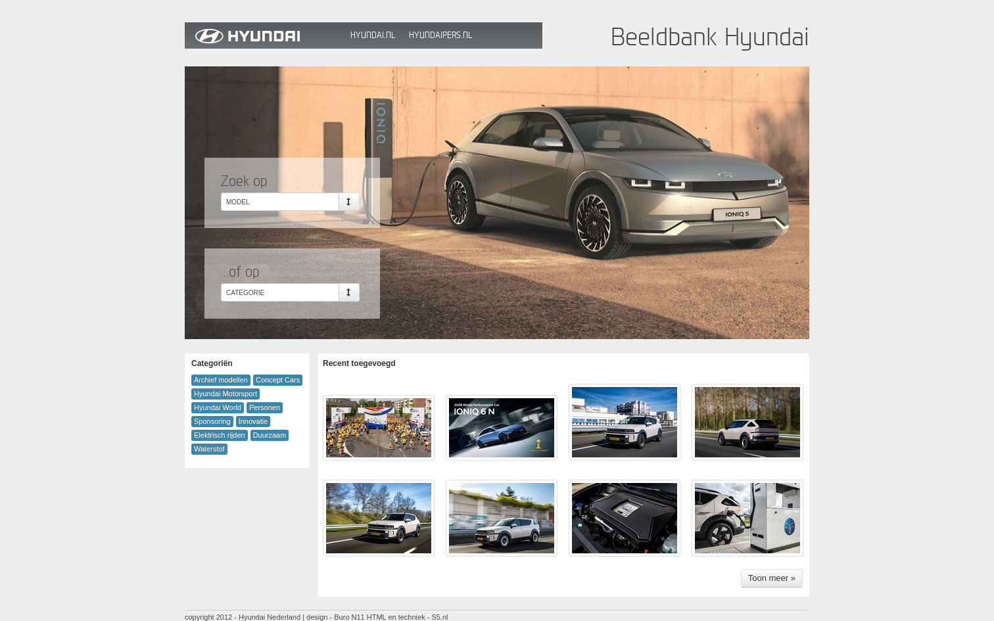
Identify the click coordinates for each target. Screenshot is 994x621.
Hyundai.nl (372, 35)
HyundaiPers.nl (440, 35)
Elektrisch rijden (219, 435)
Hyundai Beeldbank (264, 35)
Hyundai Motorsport (225, 394)
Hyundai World (217, 407)
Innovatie (253, 421)
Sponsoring (212, 421)
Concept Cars (278, 380)
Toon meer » (771, 578)
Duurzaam (270, 435)
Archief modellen (221, 380)
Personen (264, 407)
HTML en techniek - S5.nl (407, 617)
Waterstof (209, 449)
